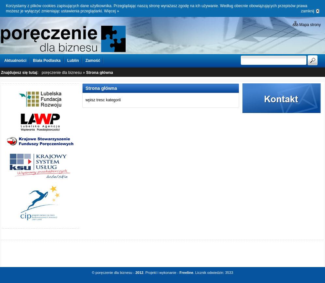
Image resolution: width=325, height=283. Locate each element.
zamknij (307, 11)
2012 (139, 273)
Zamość (92, 60)
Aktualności (15, 60)
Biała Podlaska (47, 60)
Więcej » (111, 11)
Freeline (186, 273)
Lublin (73, 60)
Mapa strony (307, 24)
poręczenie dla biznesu (62, 72)
